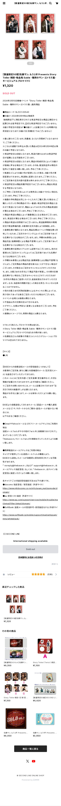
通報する (55, 564)
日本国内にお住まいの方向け (30, 557)
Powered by (30, 780)
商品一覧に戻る (30, 748)
